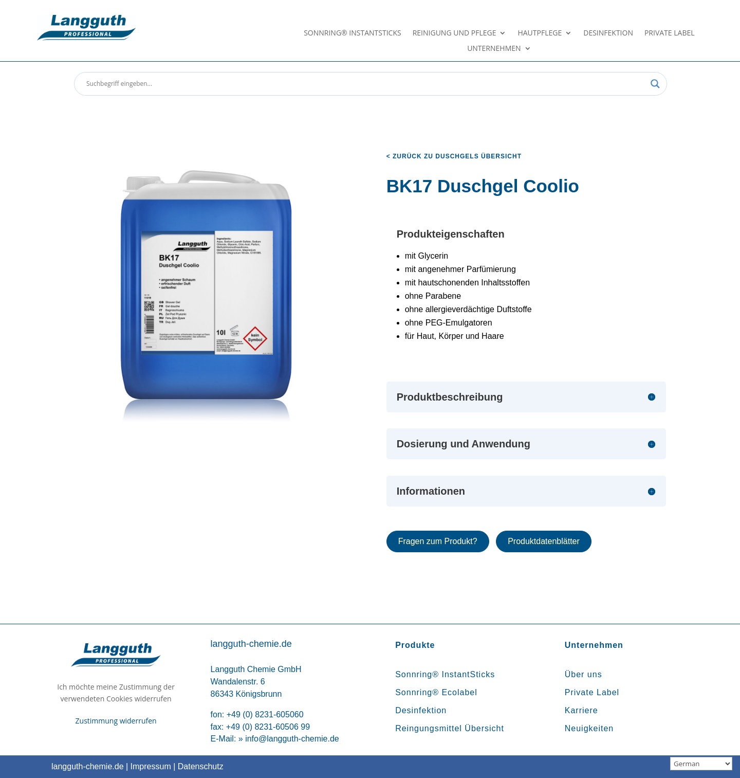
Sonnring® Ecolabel (436, 692)
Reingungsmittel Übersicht (449, 728)
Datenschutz (201, 766)
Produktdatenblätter (544, 541)
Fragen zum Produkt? (437, 541)
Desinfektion (608, 33)
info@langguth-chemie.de (292, 738)
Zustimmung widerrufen (116, 721)
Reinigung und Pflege (454, 33)
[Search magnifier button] (655, 84)
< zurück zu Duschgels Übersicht (454, 156)
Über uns (583, 674)
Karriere (581, 710)
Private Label (669, 33)
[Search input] (365, 84)
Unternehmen (494, 49)
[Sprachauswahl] (701, 763)
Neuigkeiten (589, 728)
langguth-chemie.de (87, 766)
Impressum (151, 766)
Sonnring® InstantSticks (352, 33)
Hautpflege (539, 33)
